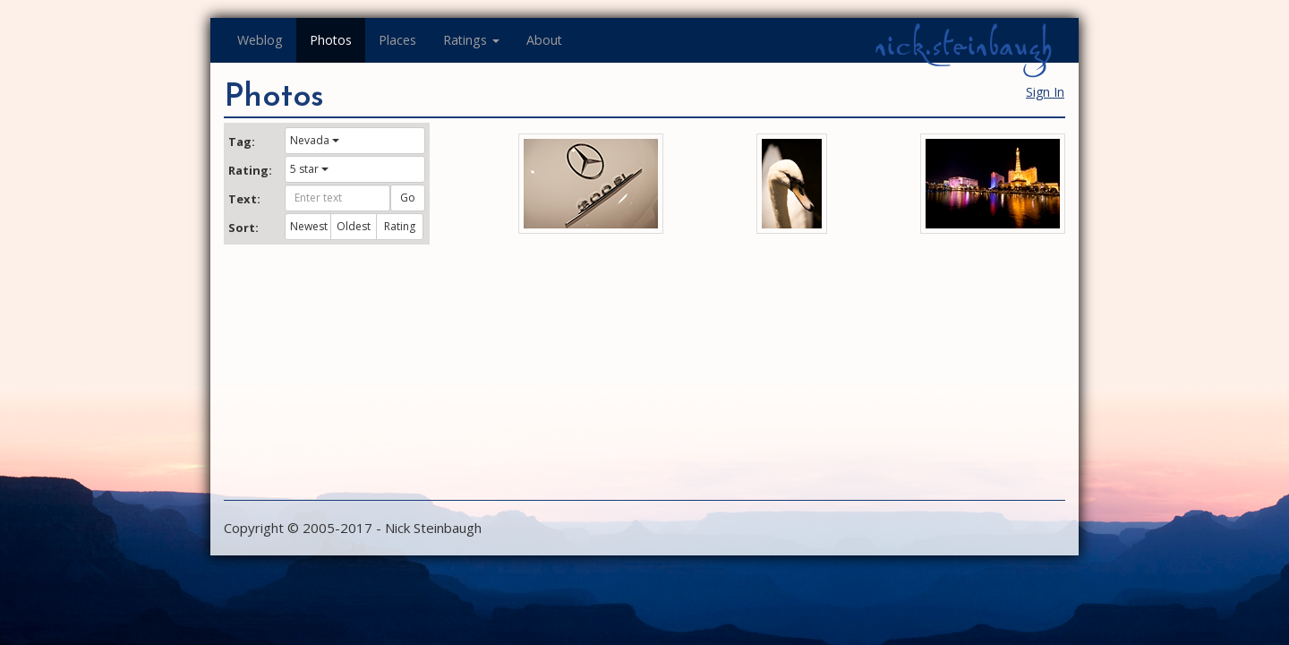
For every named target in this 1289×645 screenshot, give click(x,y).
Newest (309, 226)
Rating (399, 226)
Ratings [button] (471, 39)
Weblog (260, 39)
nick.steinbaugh (963, 45)
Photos (331, 39)
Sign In (1045, 91)
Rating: (249, 170)
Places (397, 39)
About (544, 39)
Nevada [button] (314, 140)
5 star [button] (309, 168)
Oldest (354, 226)
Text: (244, 199)
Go (407, 197)
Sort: (243, 227)
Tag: (241, 141)
